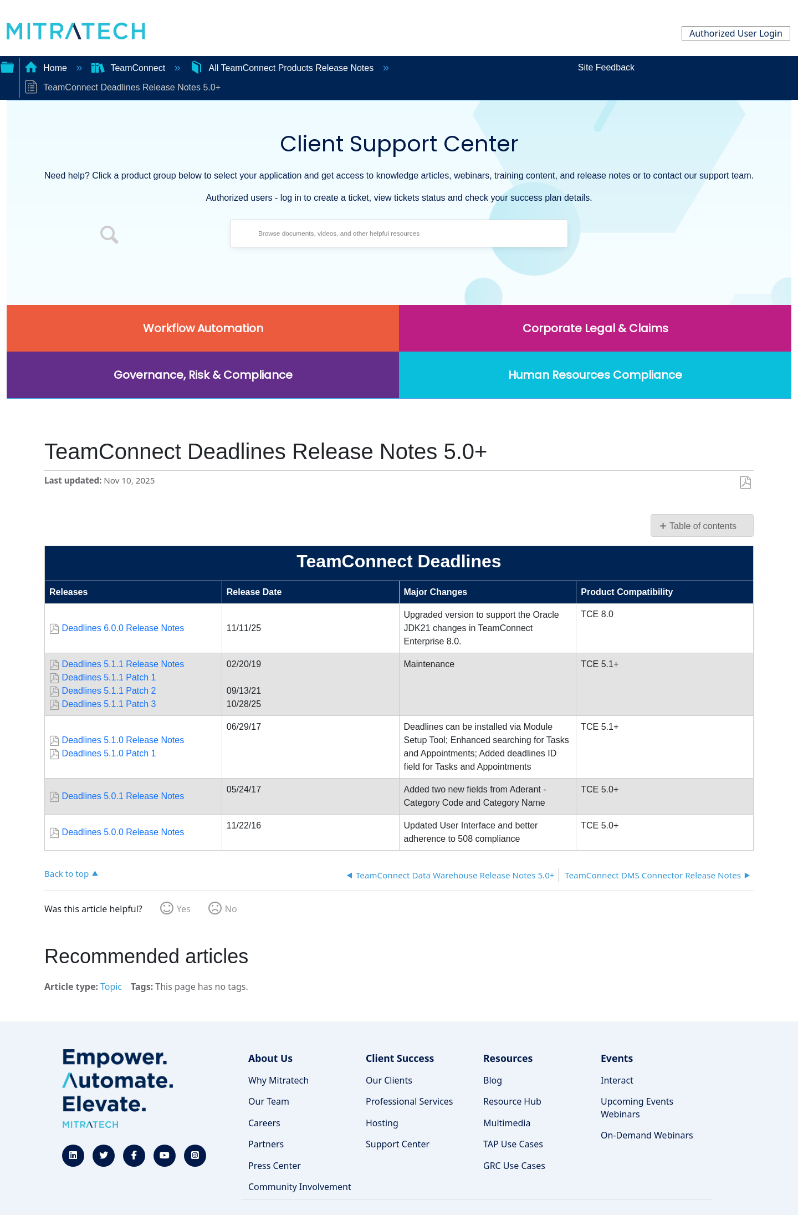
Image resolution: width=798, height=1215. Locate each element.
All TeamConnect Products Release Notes (283, 68)
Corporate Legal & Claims (595, 328)
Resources (508, 1058)
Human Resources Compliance (595, 375)
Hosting (382, 1123)
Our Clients (389, 1080)
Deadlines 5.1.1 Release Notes (123, 664)
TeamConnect (129, 68)
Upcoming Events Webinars (637, 1107)
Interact (617, 1080)
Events (617, 1058)
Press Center (274, 1166)
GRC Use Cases (514, 1166)
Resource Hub (512, 1101)
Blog (492, 1080)
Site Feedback (606, 67)
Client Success (400, 1058)
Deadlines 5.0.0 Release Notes (123, 832)
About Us (270, 1058)
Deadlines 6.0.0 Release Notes (123, 628)
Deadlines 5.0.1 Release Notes (123, 796)
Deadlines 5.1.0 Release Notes (123, 740)
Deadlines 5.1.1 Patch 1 (109, 677)
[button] (109, 236)
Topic (111, 986)
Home (47, 68)
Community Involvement (299, 1187)
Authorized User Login (735, 33)
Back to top (66, 873)
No (231, 909)
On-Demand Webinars (647, 1135)
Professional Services (409, 1101)
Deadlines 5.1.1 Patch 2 (109, 690)
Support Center (397, 1144)
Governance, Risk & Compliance (203, 375)
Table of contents (702, 526)
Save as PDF (745, 483)
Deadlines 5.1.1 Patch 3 (109, 704)
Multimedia (506, 1123)
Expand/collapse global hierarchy (7, 66)
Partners (266, 1144)
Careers (264, 1123)
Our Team (268, 1101)
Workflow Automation (203, 328)
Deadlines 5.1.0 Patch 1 (109, 753)
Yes (184, 909)
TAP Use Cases (513, 1144)
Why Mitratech (278, 1080)
